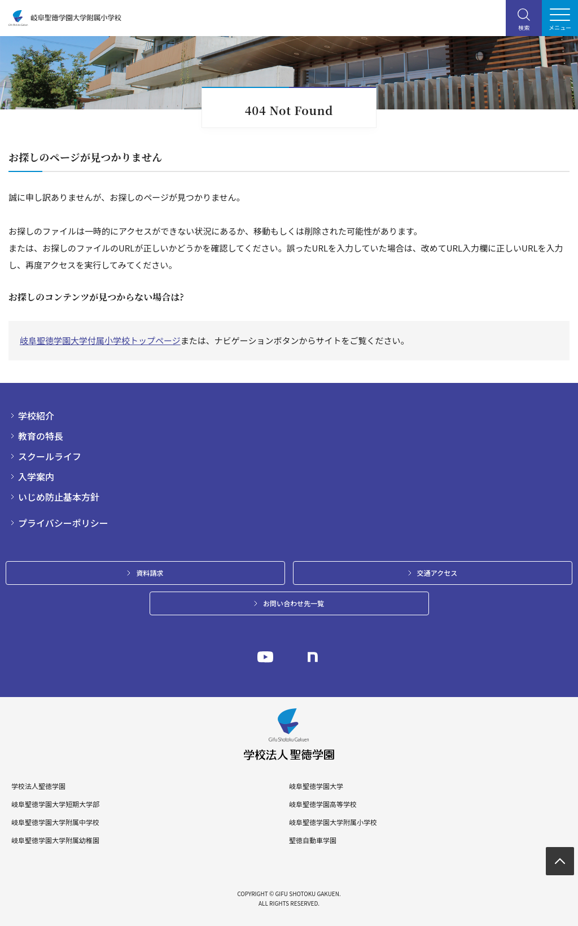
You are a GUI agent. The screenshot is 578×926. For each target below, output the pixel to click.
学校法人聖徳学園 (38, 786)
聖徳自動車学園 (312, 840)
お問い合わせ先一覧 (293, 603)
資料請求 (149, 572)
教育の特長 (40, 435)
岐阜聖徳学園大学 (316, 786)
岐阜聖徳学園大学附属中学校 (55, 822)
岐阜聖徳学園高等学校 (323, 804)
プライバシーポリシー (63, 522)
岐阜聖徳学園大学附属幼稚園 (55, 840)
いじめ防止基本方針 (58, 496)
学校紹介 (36, 415)
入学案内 (36, 476)
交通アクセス (437, 572)
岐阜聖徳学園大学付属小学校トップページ (100, 340)
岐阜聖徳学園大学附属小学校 (333, 822)
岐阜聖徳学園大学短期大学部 (55, 804)
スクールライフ (49, 456)
